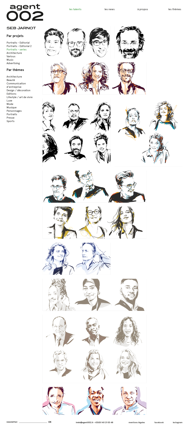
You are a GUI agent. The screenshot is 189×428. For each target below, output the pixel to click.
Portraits (12, 114)
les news (109, 9)
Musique (12, 107)
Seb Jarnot (21, 28)
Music (10, 59)
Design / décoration (18, 90)
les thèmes (174, 9)
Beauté (11, 80)
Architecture (14, 52)
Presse (10, 117)
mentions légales (137, 422)
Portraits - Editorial (18, 42)
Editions (11, 93)
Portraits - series (17, 49)
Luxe (9, 100)
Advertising (13, 63)
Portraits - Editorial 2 (19, 46)
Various (11, 56)
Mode (10, 104)
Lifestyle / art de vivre (20, 97)
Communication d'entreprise (16, 85)
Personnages (14, 110)
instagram (177, 422)
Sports (10, 121)
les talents (75, 9)
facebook (159, 422)
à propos (142, 9)
